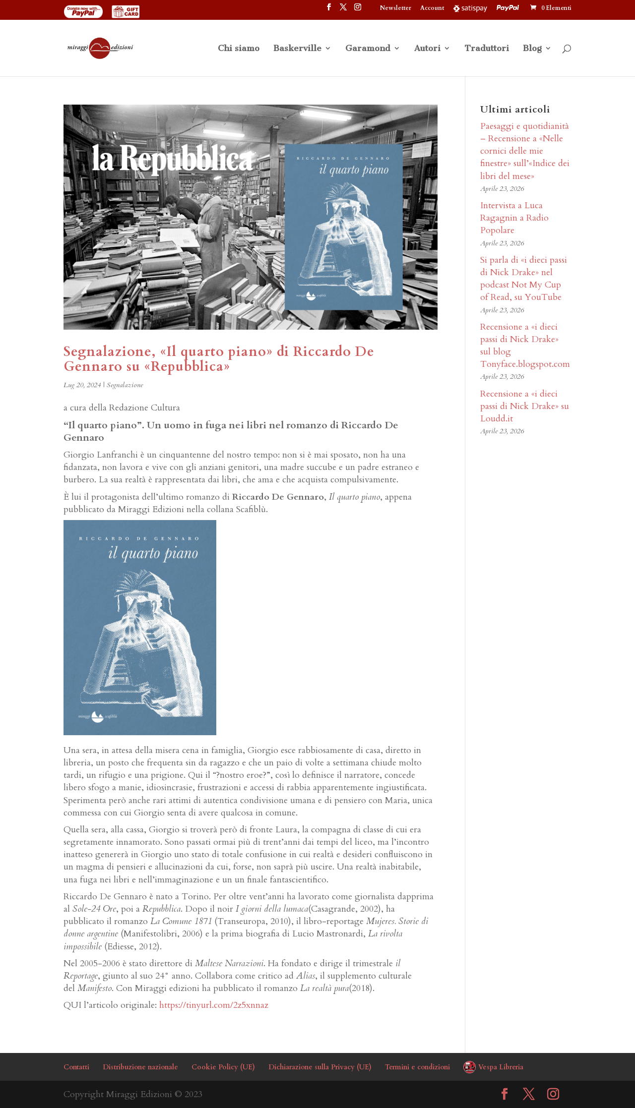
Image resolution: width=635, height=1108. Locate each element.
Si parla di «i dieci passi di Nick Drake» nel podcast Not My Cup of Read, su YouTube (523, 279)
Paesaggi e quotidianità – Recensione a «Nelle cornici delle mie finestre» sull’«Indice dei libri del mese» (525, 151)
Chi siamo (238, 49)
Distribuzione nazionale (140, 1067)
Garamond (367, 49)
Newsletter (395, 8)
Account (432, 8)
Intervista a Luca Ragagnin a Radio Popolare (514, 217)
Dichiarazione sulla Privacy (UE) (320, 1067)
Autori (427, 49)
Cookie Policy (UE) (223, 1067)
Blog (532, 49)
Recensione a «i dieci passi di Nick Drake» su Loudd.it (524, 406)
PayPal (509, 8)
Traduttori (486, 49)
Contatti (76, 1067)
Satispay (470, 8)
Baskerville (297, 49)
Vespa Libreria (500, 1067)
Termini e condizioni (417, 1067)
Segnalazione (125, 385)
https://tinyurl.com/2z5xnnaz (213, 1005)
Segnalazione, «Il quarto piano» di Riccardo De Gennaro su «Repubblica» (219, 359)
